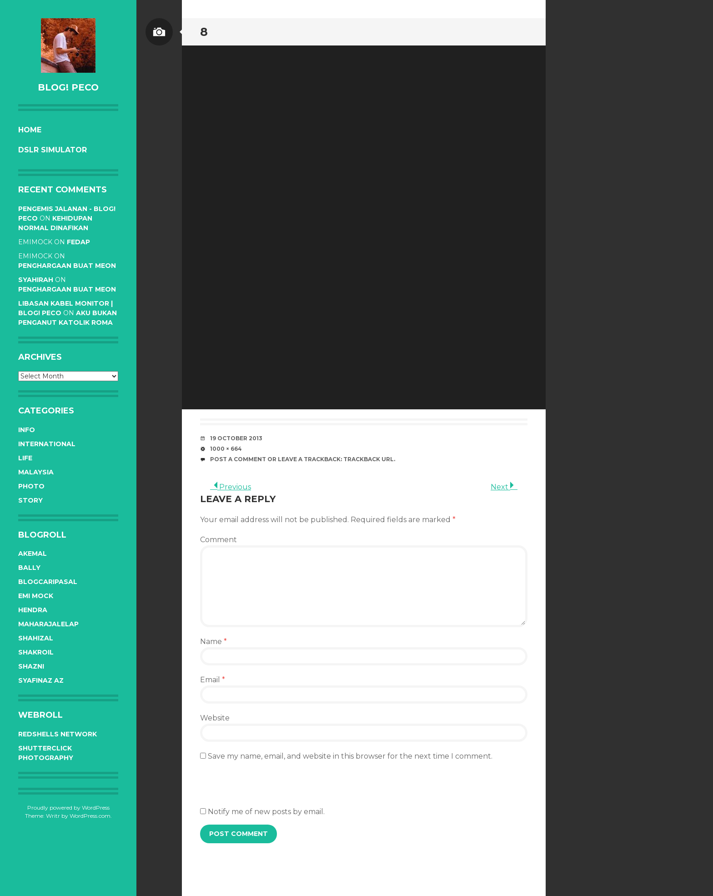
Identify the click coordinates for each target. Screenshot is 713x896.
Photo (31, 486)
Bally (29, 568)
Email (212, 679)
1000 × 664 (226, 448)
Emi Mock (35, 596)
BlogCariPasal (47, 582)
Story (30, 500)
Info (26, 430)
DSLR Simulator (52, 150)
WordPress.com (90, 815)
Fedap (78, 242)
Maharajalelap (48, 624)
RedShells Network (57, 734)
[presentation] (269, 788)
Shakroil (36, 652)
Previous (230, 487)
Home (29, 130)
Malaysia (36, 472)
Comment (218, 539)
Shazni (31, 666)
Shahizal (35, 638)
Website (215, 718)
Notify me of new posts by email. (266, 811)
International (46, 444)
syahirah (35, 280)
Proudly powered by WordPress (68, 807)
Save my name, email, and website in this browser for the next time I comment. (350, 756)
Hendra (32, 610)
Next (504, 487)
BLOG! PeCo (68, 87)
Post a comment (238, 459)
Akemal (32, 553)
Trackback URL (368, 459)
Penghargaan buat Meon (67, 266)
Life (25, 458)
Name (213, 641)
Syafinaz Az (41, 680)
